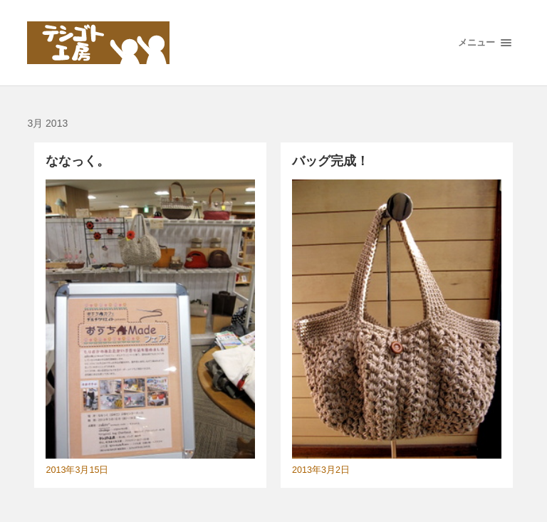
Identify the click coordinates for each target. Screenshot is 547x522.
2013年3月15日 (77, 470)
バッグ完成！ (330, 161)
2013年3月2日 (321, 470)
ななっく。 (78, 161)
